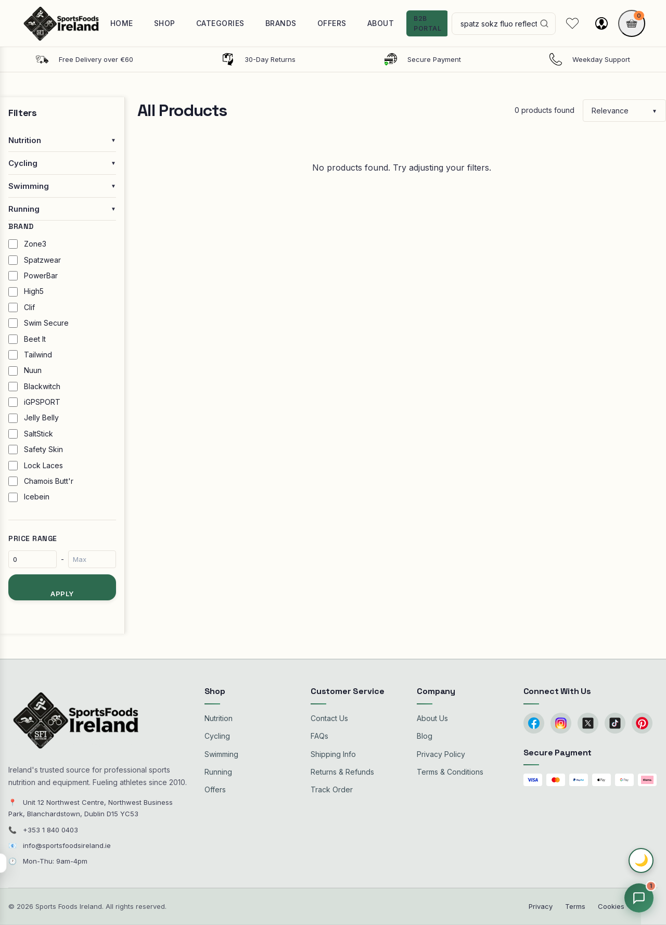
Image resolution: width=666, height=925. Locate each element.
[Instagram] (560, 723)
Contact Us (329, 718)
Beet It (35, 339)
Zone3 (35, 243)
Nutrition (218, 718)
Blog (424, 735)
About (380, 23)
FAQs (319, 735)
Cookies (611, 906)
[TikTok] (615, 723)
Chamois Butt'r (48, 481)
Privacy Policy (441, 754)
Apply (62, 593)
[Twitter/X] (588, 723)
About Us (432, 718)
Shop (164, 23)
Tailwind (38, 354)
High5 (34, 291)
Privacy (541, 906)
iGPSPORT (42, 401)
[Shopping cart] (631, 23)
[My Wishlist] (572, 23)
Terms (575, 906)
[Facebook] (533, 723)
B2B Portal (427, 23)
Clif (29, 307)
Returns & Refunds (342, 771)
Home (121, 23)
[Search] (544, 23)
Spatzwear (42, 259)
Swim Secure (46, 322)
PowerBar (41, 275)
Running (218, 771)
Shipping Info (333, 754)
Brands (281, 23)
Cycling (217, 735)
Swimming (221, 754)
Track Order (332, 789)
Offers (332, 23)
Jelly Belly (41, 417)
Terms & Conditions (450, 771)
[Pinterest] (642, 723)
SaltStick (38, 433)
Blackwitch (42, 386)
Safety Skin (43, 449)
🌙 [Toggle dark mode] (641, 860)
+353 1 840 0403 (50, 830)
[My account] (601, 23)
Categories (220, 23)
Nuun (33, 370)
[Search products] (504, 23)
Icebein (36, 496)
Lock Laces (43, 465)
